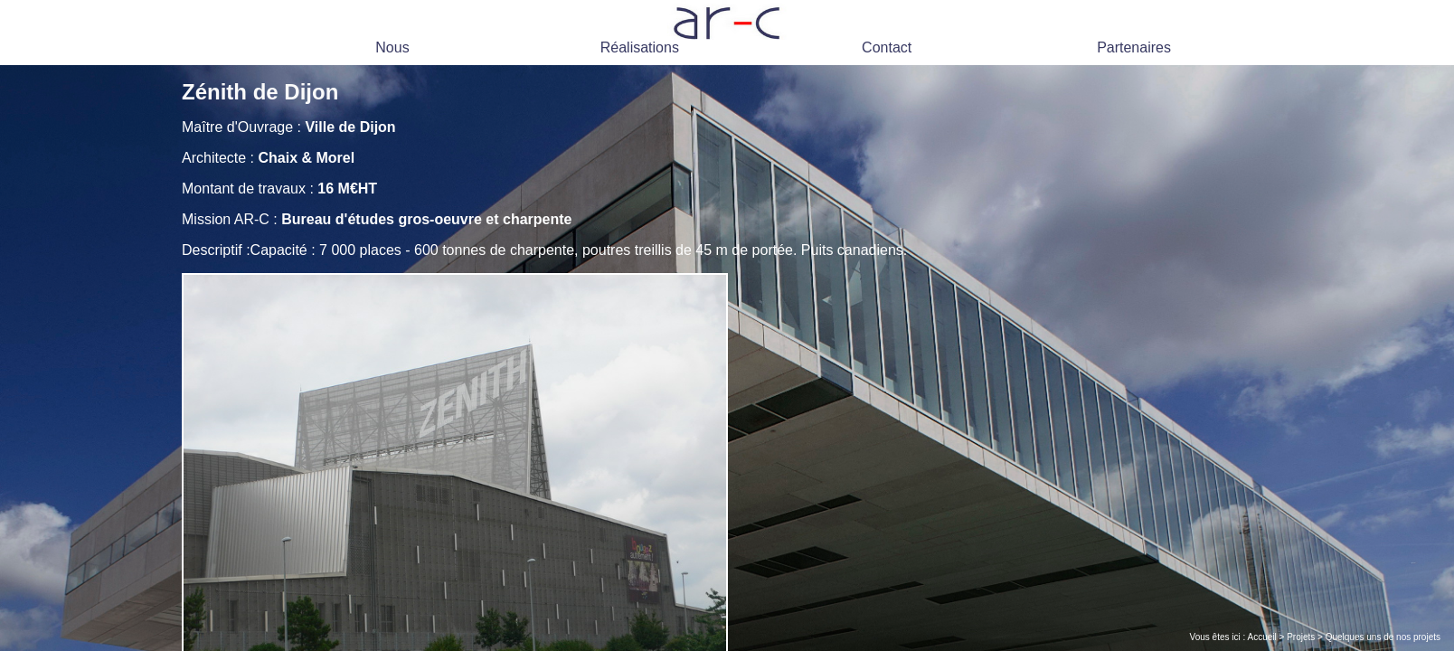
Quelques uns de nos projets (1383, 637)
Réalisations (639, 47)
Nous (392, 47)
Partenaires (1134, 47)
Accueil (1262, 637)
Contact (886, 47)
